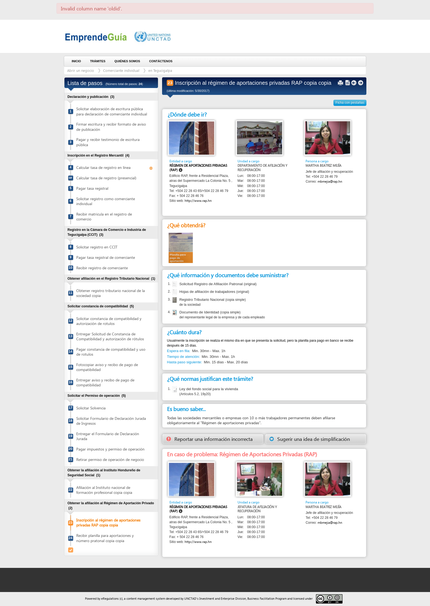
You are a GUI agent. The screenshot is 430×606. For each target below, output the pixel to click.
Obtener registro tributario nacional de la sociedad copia (110, 293)
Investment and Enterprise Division (222, 598)
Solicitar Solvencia (91, 407)
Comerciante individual (121, 70)
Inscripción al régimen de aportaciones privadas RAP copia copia (108, 522)
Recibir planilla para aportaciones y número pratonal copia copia (105, 538)
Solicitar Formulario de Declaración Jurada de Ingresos (111, 421)
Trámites (97, 61)
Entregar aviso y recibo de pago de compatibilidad (105, 382)
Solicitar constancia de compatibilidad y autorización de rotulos (109, 321)
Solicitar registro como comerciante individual (105, 201)
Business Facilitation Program (267, 598)
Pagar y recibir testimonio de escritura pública (108, 142)
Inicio (76, 61)
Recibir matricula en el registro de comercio (104, 216)
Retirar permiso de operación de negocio (110, 459)
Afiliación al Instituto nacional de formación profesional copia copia (104, 490)
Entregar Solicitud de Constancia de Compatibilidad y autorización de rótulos (110, 336)
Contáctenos (160, 61)
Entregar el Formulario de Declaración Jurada (107, 436)
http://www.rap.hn (198, 201)
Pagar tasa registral (92, 188)
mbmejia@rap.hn (330, 181)
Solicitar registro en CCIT (96, 247)
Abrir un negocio (80, 70)
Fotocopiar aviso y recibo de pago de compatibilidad (107, 367)
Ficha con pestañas (350, 102)
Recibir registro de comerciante (102, 267)
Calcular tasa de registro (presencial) (106, 177)
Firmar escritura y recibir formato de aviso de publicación (111, 126)
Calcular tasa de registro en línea (103, 167)
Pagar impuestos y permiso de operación (110, 449)
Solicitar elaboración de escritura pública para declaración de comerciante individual (111, 111)
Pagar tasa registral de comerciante (105, 257)
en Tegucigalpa (160, 70)
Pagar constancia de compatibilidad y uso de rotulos (110, 352)
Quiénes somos (127, 61)
